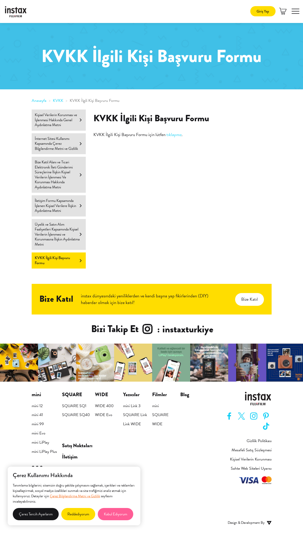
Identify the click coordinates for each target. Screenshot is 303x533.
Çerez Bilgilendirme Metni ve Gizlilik (75, 496)
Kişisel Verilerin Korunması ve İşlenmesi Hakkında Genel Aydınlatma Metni (58, 120)
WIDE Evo (103, 415)
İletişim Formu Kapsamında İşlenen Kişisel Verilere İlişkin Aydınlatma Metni (58, 205)
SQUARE (160, 415)
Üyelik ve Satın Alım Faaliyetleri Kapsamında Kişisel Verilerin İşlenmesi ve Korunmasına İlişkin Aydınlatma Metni (58, 234)
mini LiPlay (40, 442)
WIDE (157, 424)
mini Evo (38, 433)
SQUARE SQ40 (76, 415)
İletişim (70, 457)
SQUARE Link (135, 415)
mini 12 (37, 406)
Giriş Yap (263, 11)
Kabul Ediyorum (115, 514)
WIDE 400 (104, 406)
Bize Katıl (249, 299)
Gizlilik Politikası (259, 441)
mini (155, 406)
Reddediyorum (78, 514)
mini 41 (37, 415)
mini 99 (38, 424)
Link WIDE (132, 424)
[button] (295, 11)
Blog (184, 394)
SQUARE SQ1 (74, 406)
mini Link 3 (132, 406)
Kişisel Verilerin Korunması (251, 459)
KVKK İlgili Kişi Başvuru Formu (58, 260)
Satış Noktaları (77, 445)
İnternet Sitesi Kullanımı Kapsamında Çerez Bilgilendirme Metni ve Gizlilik (58, 143)
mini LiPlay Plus (44, 452)
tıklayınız (173, 134)
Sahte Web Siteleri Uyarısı (251, 468)
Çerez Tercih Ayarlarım (36, 514)
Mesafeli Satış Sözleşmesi (252, 450)
